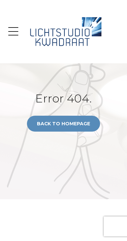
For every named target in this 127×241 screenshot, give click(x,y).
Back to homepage (63, 124)
